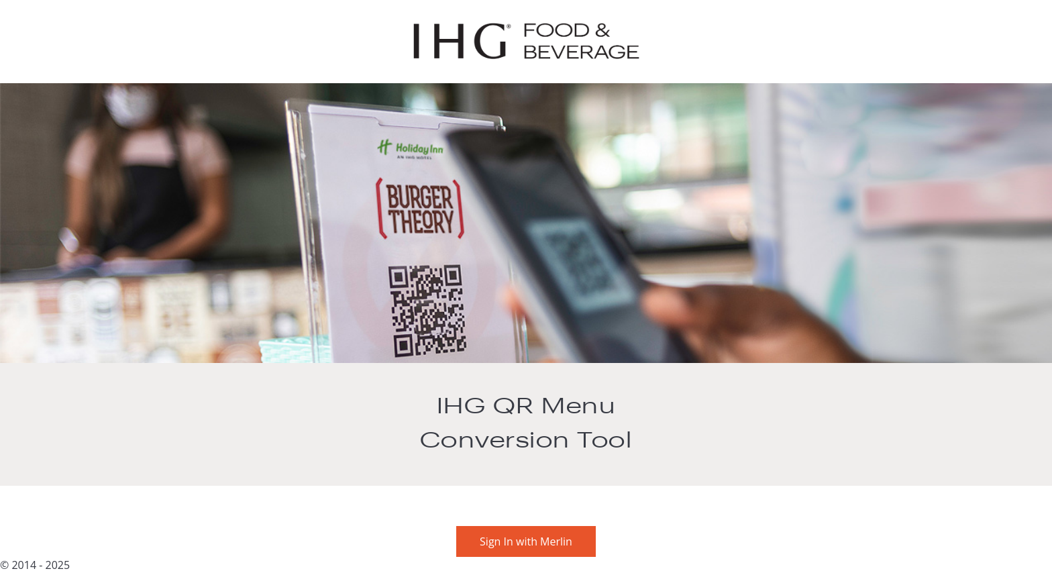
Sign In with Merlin (526, 541)
